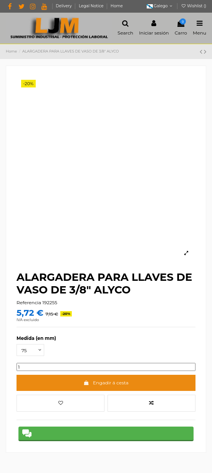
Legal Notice (91, 5)
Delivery (64, 5)
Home (117, 5)
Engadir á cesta (105, 383)
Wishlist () (193, 5)
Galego (160, 5)
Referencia (29, 302)
